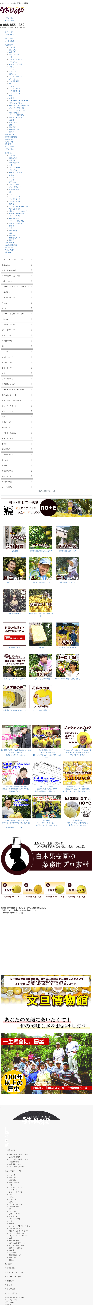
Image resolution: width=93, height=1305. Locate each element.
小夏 (10, 57)
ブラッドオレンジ (15, 76)
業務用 (11, 132)
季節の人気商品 (7, 471)
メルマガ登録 (9, 20)
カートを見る (9, 34)
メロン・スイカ (14, 88)
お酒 (10, 125)
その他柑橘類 (14, 81)
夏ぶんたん (13, 50)
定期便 (11, 98)
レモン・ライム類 (15, 64)
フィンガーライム (15, 59)
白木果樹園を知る (11, 137)
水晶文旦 (12, 52)
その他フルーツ (14, 91)
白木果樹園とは (11, 1268)
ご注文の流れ (14, 1162)
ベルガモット (14, 62)
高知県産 (12, 127)
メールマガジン (11, 1293)
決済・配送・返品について (19, 1154)
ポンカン (5, 319)
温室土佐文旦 (14, 54)
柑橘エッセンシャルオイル (19, 105)
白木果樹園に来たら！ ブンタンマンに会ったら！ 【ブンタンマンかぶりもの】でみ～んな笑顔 (46, 752)
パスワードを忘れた (16, 1167)
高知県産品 (6, 449)
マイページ (9, 32)
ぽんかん (12, 74)
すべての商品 (7, 487)
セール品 (5, 460)
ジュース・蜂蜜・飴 (16, 108)
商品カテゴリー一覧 (13, 1171)
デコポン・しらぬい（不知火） (13, 314)
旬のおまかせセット (16, 103)
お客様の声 (9, 139)
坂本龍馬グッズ (14, 130)
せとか (11, 69)
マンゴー (12, 86)
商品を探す (9, 45)
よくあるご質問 (14, 1157)
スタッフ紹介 (9, 142)
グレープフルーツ (15, 79)
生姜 (10, 96)
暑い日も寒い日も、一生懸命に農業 (41, 613)
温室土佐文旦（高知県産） (11, 276)
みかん (11, 67)
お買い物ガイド (10, 134)
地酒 (3, 417)
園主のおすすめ (7, 476)
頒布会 (11, 204)
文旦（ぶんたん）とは (14, 1272)
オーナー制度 (7, 482)
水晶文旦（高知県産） (10, 270)
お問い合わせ (9, 18)
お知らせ (8, 1285)
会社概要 (8, 144)
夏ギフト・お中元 (15, 117)
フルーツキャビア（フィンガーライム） (16, 287)
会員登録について (15, 1164)
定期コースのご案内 (13, 1276)
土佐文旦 (12, 47)
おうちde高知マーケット (18, 1243)
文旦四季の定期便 (8, 384)
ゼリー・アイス (14, 216)
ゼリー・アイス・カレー (18, 110)
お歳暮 (11, 120)
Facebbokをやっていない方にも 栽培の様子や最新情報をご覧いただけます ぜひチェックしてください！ (16, 822)
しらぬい (12, 71)
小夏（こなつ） (7, 281)
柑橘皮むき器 (14, 113)
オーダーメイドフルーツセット (20, 100)
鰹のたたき (13, 122)
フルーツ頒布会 (7, 379)
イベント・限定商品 (16, 115)
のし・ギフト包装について (19, 1159)
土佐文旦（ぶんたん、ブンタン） (14, 259)
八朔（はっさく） (8, 335)
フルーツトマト (14, 93)
